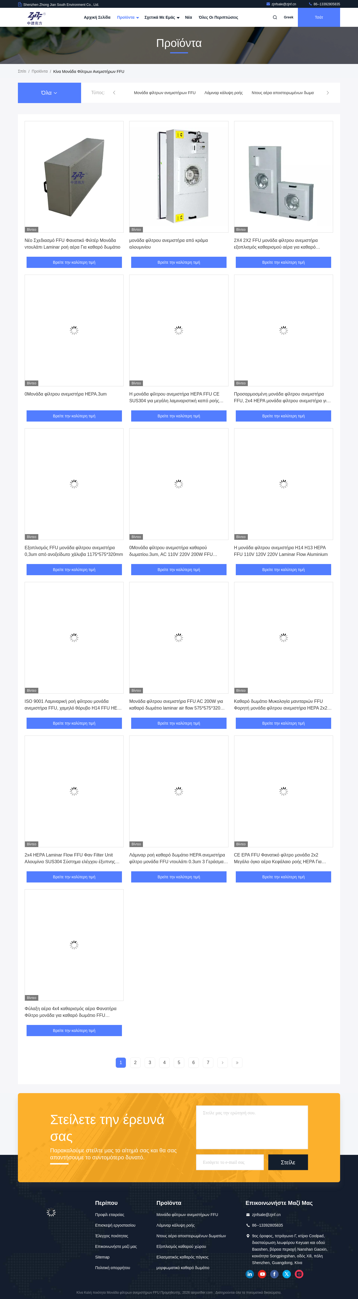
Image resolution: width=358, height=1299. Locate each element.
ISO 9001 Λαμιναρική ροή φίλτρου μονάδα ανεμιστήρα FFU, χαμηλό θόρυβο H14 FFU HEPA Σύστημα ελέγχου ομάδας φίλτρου (74, 708)
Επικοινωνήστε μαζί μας (116, 1246)
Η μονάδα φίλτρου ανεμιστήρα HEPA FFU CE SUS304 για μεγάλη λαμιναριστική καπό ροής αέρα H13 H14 (174, 401)
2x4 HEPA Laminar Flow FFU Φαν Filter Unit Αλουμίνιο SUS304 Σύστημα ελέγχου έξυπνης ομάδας (70, 862)
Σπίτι (22, 71)
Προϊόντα (127, 17)
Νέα (188, 17)
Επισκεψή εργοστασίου (115, 1225)
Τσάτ (319, 17)
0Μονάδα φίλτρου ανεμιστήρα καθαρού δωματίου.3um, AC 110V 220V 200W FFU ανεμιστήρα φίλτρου (171, 554)
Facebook (274, 1274)
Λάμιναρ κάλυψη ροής (223, 93)
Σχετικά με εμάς (161, 17)
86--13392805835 (324, 4)
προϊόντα (40, 71)
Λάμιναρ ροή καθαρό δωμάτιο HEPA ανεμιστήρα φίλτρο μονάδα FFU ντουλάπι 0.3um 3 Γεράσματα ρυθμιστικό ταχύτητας (178, 862)
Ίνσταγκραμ (299, 1274)
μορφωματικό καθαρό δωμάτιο (183, 1267)
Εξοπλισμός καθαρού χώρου (181, 1246)
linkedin (250, 1274)
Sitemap (102, 1257)
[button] (114, 92)
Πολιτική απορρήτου (112, 1267)
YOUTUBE (262, 1274)
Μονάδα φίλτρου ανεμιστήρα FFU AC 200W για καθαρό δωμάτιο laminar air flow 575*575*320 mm (176, 708)
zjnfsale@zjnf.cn (281, 4)
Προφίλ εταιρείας (109, 1214)
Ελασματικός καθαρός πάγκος (183, 1257)
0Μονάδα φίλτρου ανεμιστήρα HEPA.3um (66, 394)
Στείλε (288, 1162)
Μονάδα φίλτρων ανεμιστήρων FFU (165, 93)
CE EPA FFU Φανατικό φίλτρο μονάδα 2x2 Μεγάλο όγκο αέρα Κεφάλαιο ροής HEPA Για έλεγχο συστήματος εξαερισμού (278, 862)
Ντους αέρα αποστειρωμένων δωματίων (286, 93)
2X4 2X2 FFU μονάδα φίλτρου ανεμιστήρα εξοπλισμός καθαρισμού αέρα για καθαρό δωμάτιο (276, 247)
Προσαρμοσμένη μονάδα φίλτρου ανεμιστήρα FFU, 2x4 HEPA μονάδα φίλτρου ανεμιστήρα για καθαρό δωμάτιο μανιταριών (281, 401)
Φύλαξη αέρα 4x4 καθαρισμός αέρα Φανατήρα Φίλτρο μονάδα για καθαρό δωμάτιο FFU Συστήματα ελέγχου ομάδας (70, 1015)
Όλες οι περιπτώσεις (218, 17)
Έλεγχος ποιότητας (111, 1236)
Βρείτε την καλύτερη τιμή (74, 262)
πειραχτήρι (286, 1274)
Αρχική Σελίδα (97, 17)
